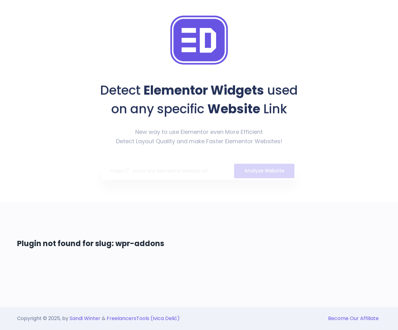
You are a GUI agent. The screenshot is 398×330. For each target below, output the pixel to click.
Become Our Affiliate (353, 318)
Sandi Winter (85, 318)
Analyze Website (264, 171)
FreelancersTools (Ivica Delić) (143, 318)
